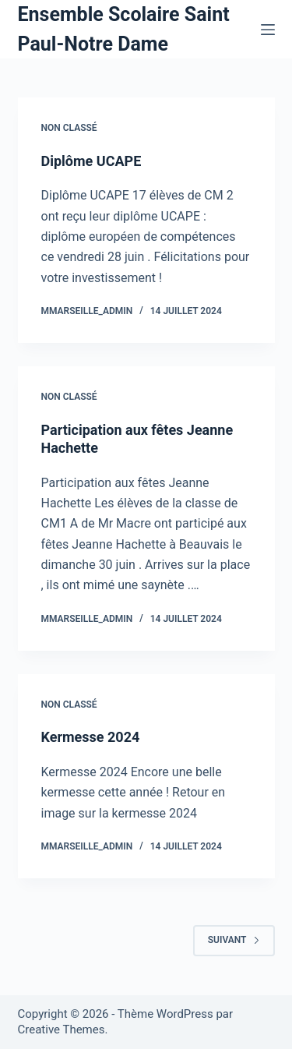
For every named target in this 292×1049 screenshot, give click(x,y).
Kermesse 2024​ (90, 737)
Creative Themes (61, 1030)
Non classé (69, 127)
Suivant (234, 939)
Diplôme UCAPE (91, 161)
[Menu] (268, 30)
